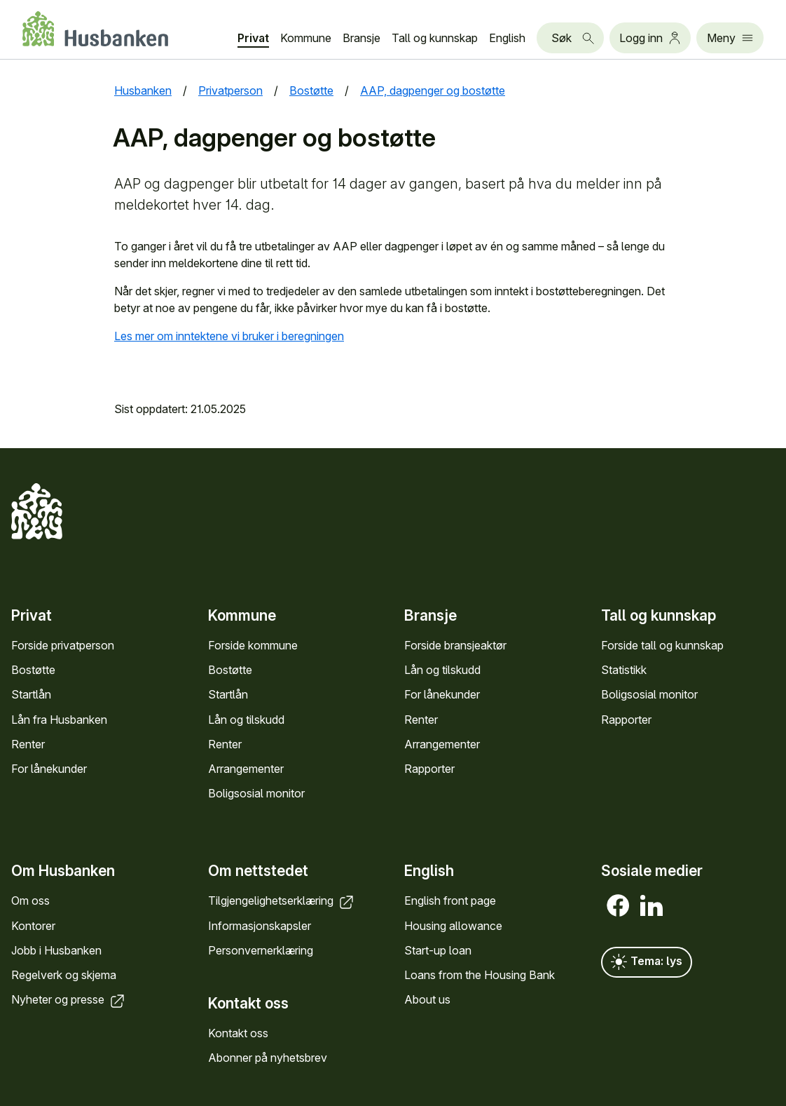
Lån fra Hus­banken (59, 720)
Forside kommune (253, 645)
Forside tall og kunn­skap (662, 645)
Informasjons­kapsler (259, 926)
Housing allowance (453, 926)
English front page (450, 900)
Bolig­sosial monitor (256, 793)
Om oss (30, 900)
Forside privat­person (62, 645)
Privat (253, 38)
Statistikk (624, 670)
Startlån (31, 694)
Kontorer (33, 926)
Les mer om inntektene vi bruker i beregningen (229, 336)
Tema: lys (646, 962)
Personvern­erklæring (260, 950)
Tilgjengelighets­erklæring (282, 900)
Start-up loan (437, 950)
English (507, 38)
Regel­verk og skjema (63, 975)
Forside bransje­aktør (455, 645)
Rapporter (429, 769)
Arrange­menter (246, 769)
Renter (28, 744)
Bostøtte (33, 670)
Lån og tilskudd (246, 720)
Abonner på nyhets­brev (267, 1058)
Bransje (361, 38)
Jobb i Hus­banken (56, 950)
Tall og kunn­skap (435, 38)
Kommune (305, 38)
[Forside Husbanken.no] (95, 28)
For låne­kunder (49, 769)
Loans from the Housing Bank (479, 975)
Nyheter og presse (69, 999)
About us (427, 999)
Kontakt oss (238, 1033)
